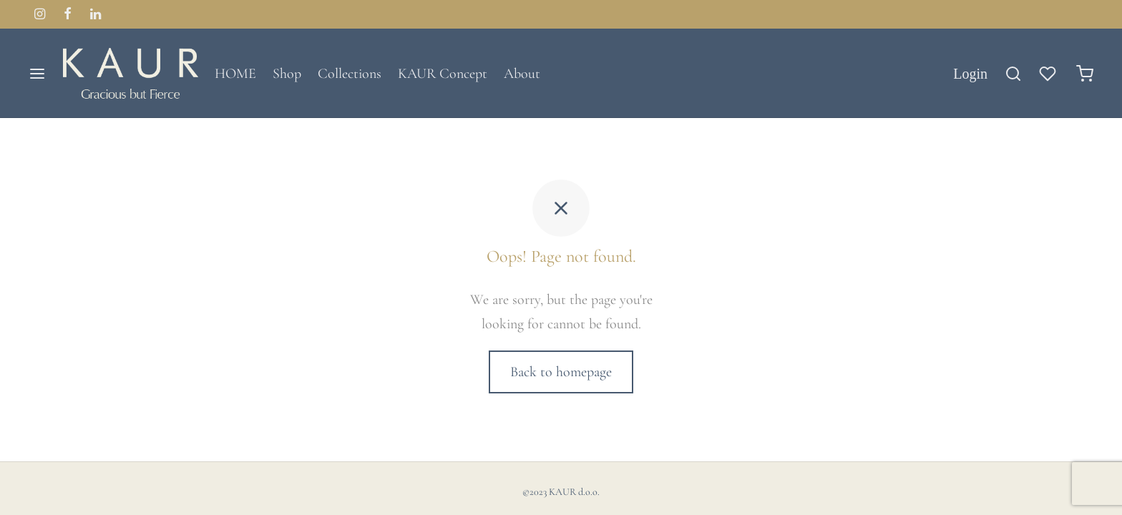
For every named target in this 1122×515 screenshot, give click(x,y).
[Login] (970, 74)
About (522, 73)
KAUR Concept (442, 73)
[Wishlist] (1049, 73)
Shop (287, 73)
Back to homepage (561, 372)
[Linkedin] (95, 15)
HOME (235, 73)
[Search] (1013, 73)
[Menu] (37, 74)
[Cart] (1084, 73)
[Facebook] (67, 15)
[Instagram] (40, 15)
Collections (349, 73)
